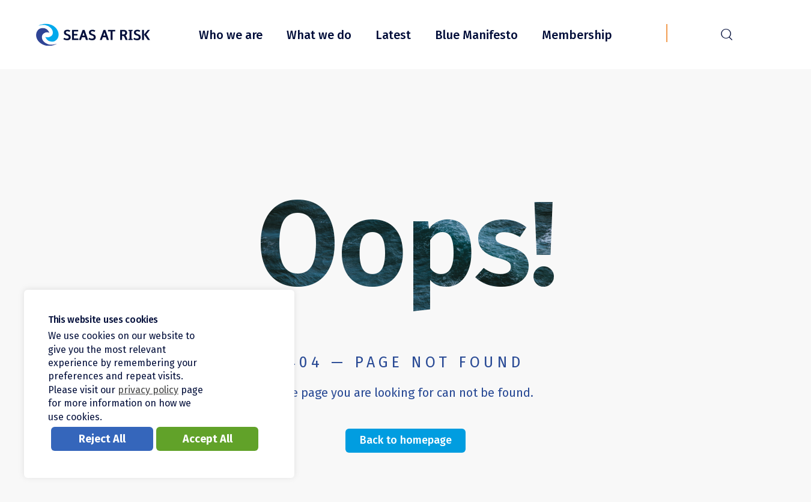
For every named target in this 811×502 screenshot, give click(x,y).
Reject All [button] (102, 438)
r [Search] (726, 33)
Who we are (231, 35)
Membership (577, 35)
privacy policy (148, 390)
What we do (319, 35)
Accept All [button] (207, 438)
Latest (393, 35)
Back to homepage (406, 440)
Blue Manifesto (476, 35)
